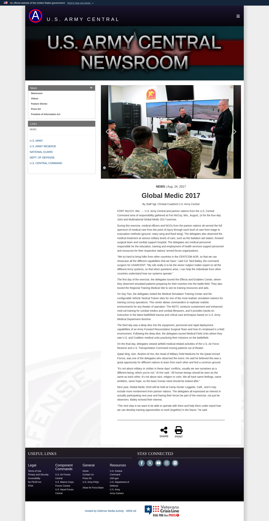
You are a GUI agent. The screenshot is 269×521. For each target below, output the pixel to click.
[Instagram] (166, 463)
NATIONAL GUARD (41, 151)
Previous (107, 131)
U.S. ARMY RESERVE (43, 146)
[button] (80, 3)
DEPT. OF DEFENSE (42, 157)
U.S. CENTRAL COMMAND (46, 163)
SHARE (164, 432)
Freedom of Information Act (45, 114)
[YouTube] (158, 463)
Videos (34, 98)
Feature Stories (39, 104)
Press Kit (36, 109)
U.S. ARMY (36, 140)
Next (234, 131)
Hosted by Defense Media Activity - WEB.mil (110, 510)
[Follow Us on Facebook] (141, 463)
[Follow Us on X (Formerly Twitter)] (150, 463)
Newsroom (36, 93)
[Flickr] (175, 463)
